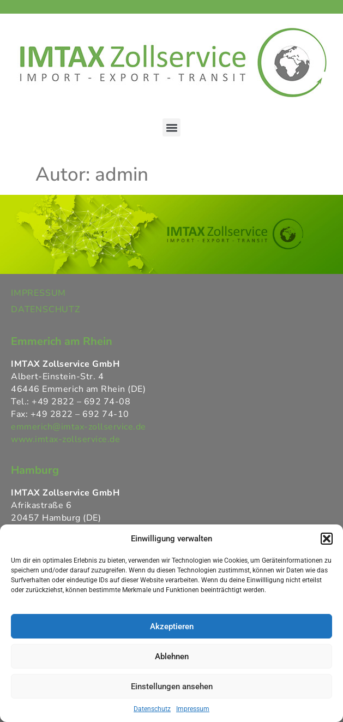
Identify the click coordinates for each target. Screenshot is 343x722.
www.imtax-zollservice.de (65, 439)
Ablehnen (172, 656)
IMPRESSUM (38, 293)
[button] (326, 538)
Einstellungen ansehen (172, 686)
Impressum (192, 709)
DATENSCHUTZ (45, 309)
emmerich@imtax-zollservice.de (78, 427)
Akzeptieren (172, 626)
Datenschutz (152, 709)
